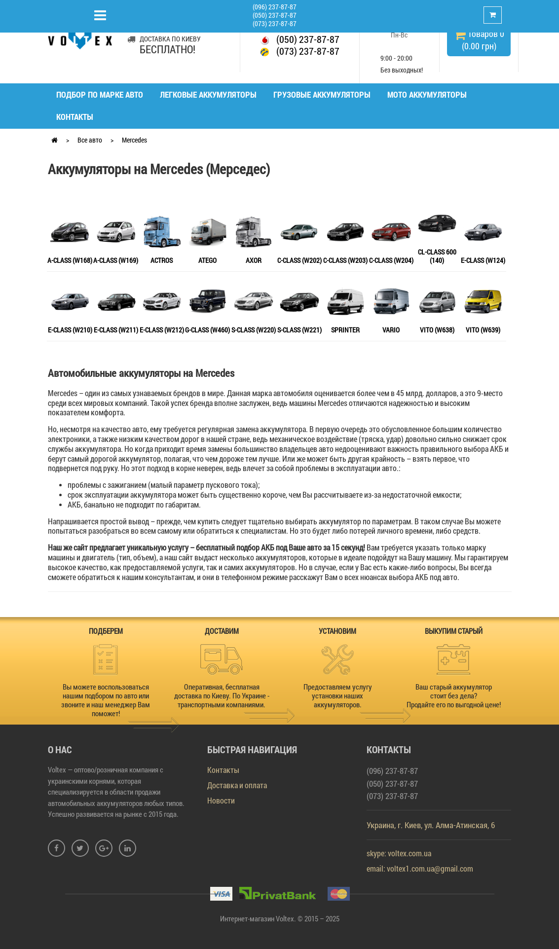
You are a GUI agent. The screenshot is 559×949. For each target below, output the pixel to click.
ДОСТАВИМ (222, 630)
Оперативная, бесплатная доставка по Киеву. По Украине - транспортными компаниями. (221, 695)
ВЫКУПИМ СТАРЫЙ (454, 630)
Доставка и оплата (237, 785)
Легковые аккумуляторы (208, 94)
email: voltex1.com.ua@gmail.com (420, 868)
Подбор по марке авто (99, 94)
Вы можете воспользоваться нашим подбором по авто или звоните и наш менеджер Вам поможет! (105, 700)
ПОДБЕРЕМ (106, 630)
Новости (221, 800)
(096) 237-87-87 (275, 6)
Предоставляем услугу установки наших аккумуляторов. (337, 695)
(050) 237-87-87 (275, 15)
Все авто (89, 140)
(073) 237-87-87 (275, 23)
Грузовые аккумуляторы (322, 94)
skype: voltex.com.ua (399, 853)
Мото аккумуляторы (427, 94)
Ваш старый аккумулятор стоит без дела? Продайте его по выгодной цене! (454, 695)
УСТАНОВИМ (337, 630)
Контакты (74, 116)
